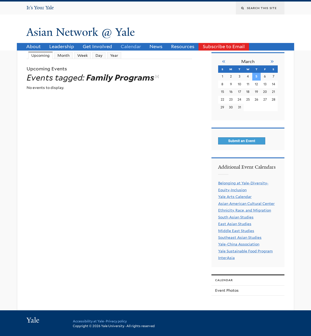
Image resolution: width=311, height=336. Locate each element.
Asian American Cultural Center (246, 203)
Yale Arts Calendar (235, 197)
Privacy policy (116, 321)
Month (63, 55)
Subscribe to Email (224, 46)
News (155, 46)
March (248, 61)
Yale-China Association (238, 244)
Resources (182, 46)
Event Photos (227, 290)
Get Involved (97, 46)
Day (98, 55)
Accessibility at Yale (88, 321)
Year (114, 55)
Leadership (61, 46)
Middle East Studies (236, 231)
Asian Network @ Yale (82, 32)
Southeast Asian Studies (240, 237)
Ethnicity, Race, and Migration (244, 210)
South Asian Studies (236, 217)
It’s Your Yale (40, 8)
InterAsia (226, 258)
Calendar (131, 46)
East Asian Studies (234, 224)
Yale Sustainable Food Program (245, 251)
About (33, 46)
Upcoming (42, 55)
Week (82, 55)
